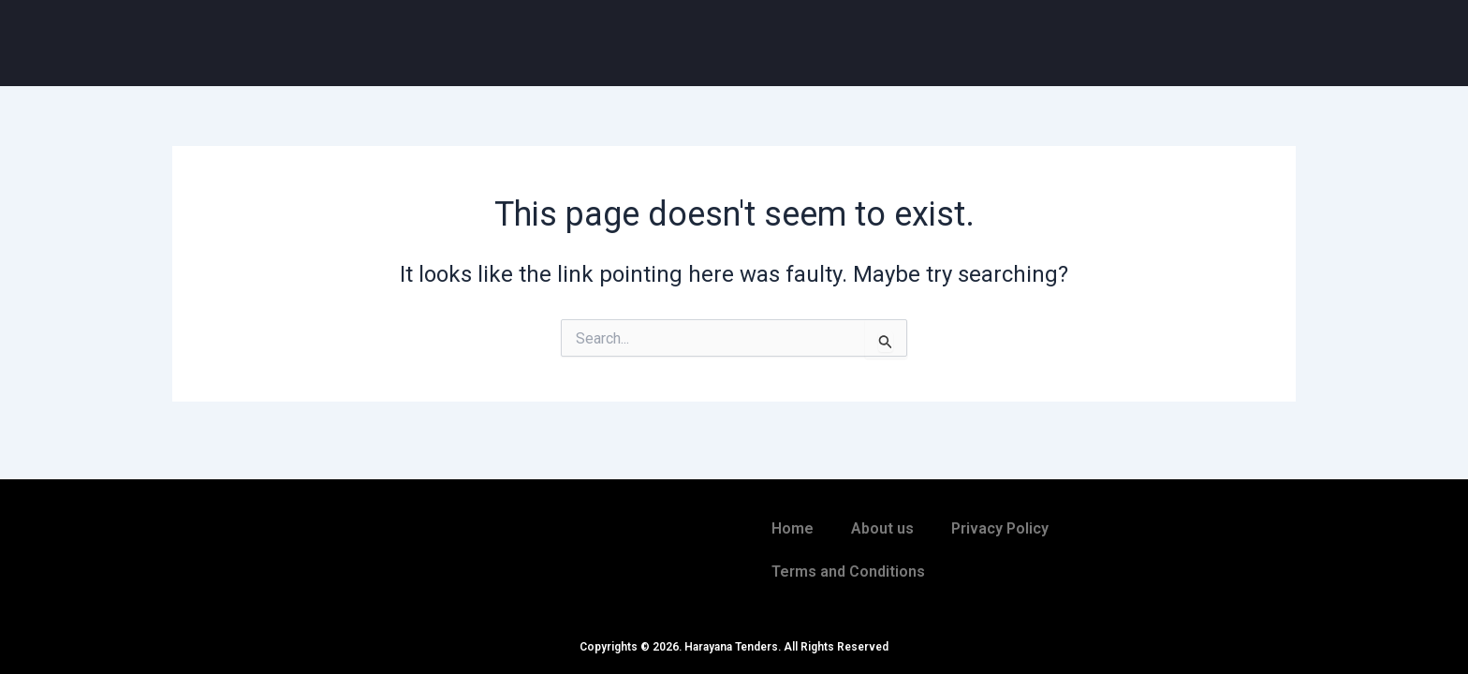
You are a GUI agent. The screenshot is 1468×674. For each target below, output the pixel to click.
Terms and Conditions (848, 571)
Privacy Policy (1000, 528)
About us (882, 528)
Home (792, 528)
